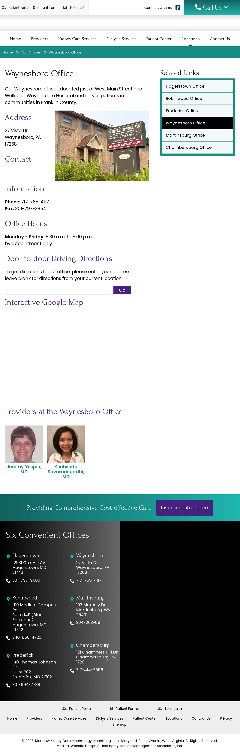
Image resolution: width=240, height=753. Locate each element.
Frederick (22, 655)
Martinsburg (90, 598)
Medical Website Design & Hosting (85, 745)
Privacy (226, 718)
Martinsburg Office (185, 135)
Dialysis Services (121, 38)
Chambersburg (93, 645)
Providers (39, 38)
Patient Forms (46, 7)
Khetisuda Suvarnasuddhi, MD (66, 452)
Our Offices (31, 52)
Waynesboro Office (185, 123)
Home (15, 38)
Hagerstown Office (185, 86)
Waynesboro (89, 555)
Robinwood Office (184, 98)
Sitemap (119, 724)
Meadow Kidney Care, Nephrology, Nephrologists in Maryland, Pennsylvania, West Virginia (109, 740)
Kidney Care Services (77, 38)
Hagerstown (25, 555)
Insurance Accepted (184, 507)
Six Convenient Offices (47, 535)
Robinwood (24, 598)
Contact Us (220, 38)
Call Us (212, 7)
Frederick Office (182, 111)
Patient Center (159, 38)
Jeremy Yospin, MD (24, 450)
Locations (191, 38)
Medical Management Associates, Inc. (150, 745)
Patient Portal (15, 7)
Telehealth (75, 7)
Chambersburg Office (189, 147)
